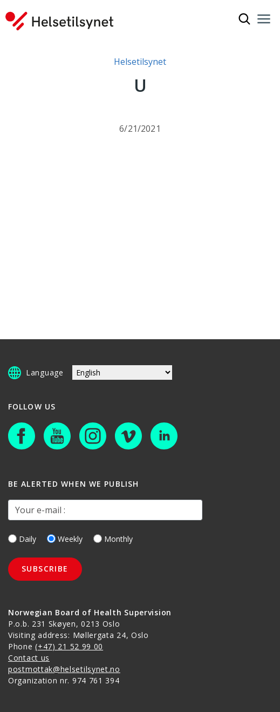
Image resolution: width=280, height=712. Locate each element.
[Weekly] (51, 538)
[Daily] (12, 538)
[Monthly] (97, 538)
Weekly (65, 539)
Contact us (29, 658)
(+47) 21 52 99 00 (69, 646)
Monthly (113, 539)
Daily (22, 539)
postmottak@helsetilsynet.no (64, 669)
